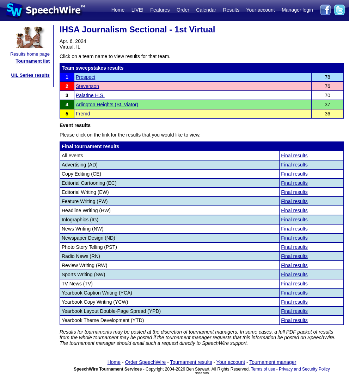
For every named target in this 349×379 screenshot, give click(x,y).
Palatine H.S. (90, 95)
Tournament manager (272, 362)
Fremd (83, 113)
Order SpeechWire (145, 362)
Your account (260, 10)
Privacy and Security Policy (304, 369)
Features (160, 10)
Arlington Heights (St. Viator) (107, 104)
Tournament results (191, 362)
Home (117, 10)
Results (231, 10)
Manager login (297, 10)
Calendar (206, 10)
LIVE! (137, 10)
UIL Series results (30, 75)
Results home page (30, 54)
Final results (294, 155)
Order (183, 10)
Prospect (85, 77)
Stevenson (87, 86)
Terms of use (263, 369)
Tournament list (33, 61)
